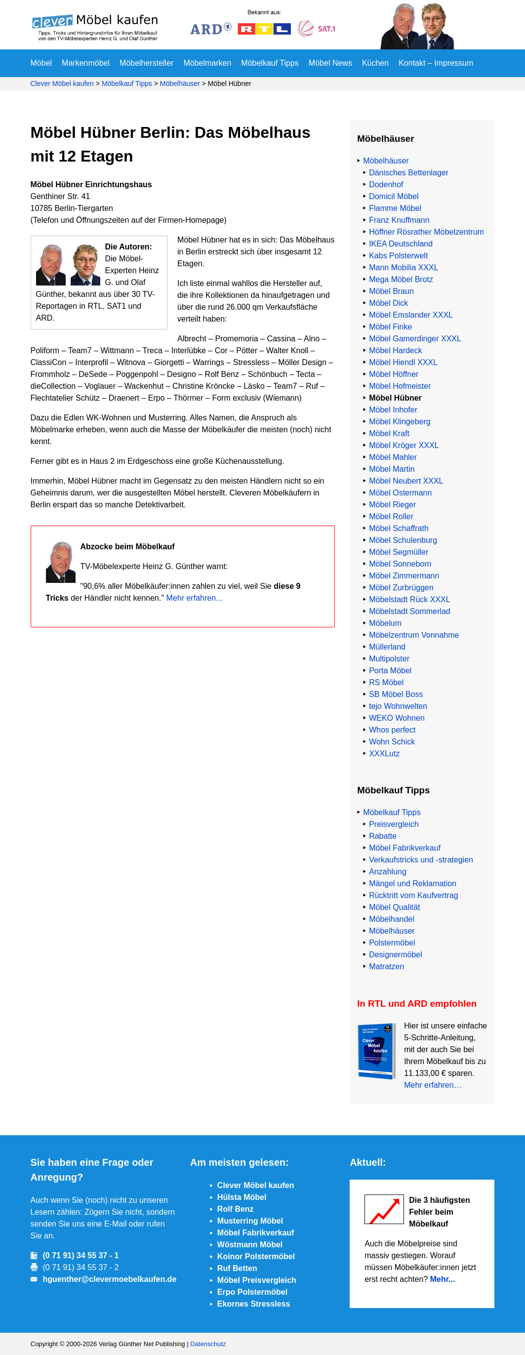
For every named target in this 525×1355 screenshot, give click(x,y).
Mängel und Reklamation (412, 883)
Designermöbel (395, 954)
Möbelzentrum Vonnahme (414, 635)
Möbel (41, 63)
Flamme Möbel (395, 208)
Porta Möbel (390, 670)
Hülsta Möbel (242, 1197)
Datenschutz (208, 1344)
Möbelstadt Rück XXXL (409, 599)
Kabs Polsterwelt (398, 255)
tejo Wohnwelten (398, 706)
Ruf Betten (237, 1268)
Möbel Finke (390, 327)
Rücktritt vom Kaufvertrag (413, 895)
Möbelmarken (207, 63)
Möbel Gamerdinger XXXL (415, 338)
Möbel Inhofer (393, 410)
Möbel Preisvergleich (256, 1280)
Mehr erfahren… (433, 1085)
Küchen (375, 63)
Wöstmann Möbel (250, 1244)
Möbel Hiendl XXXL (403, 362)
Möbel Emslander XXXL (411, 315)
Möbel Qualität (394, 907)
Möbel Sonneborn (400, 564)
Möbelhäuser (180, 83)
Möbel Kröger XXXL (404, 445)
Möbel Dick (388, 303)
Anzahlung (387, 871)
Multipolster (389, 659)
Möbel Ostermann (400, 493)
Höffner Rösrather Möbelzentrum (426, 232)
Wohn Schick (392, 742)
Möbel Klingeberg (400, 421)
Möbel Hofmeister (400, 386)
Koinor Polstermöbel (256, 1256)
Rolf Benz (235, 1209)
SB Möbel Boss (396, 694)
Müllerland (387, 647)
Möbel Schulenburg (403, 540)
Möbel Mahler (393, 457)
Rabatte (383, 836)
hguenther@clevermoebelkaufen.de (110, 1279)
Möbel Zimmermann (404, 576)
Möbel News (330, 63)
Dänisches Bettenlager (408, 172)
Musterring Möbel (250, 1221)
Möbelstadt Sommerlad (409, 611)
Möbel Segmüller (398, 552)
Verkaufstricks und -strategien (421, 860)
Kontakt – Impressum (436, 63)
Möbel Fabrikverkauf (405, 848)
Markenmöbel (86, 63)
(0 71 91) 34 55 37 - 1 (81, 1255)
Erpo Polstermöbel (252, 1292)
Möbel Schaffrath (399, 528)
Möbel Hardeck (395, 350)
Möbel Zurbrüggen (401, 587)
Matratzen (386, 966)
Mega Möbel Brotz (401, 279)
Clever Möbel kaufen (62, 83)
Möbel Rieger (392, 504)
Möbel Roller (391, 516)
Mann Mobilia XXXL (404, 267)
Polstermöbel (392, 943)
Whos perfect (392, 730)
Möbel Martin (391, 469)
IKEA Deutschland (401, 244)
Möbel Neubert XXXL (406, 481)
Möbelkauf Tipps (270, 63)
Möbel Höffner (393, 374)
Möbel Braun (391, 291)
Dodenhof (386, 184)
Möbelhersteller (146, 63)
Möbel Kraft (389, 433)
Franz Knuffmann (399, 220)
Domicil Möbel (393, 196)
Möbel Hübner (395, 398)
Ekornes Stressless (253, 1304)
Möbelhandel (391, 919)
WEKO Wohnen (397, 718)
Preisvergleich (393, 824)
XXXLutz (384, 753)
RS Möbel (386, 682)
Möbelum (385, 623)
